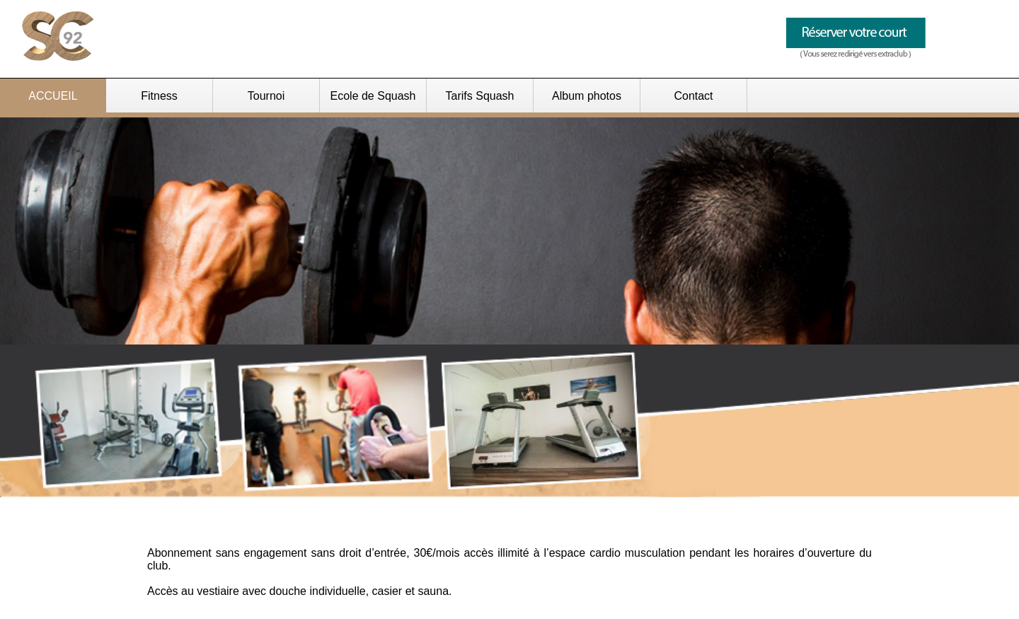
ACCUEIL (52, 96)
